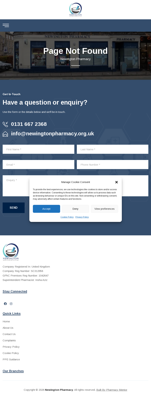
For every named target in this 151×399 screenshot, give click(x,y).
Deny (75, 208)
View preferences (104, 208)
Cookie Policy (67, 217)
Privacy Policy (82, 217)
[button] (116, 182)
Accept (46, 208)
